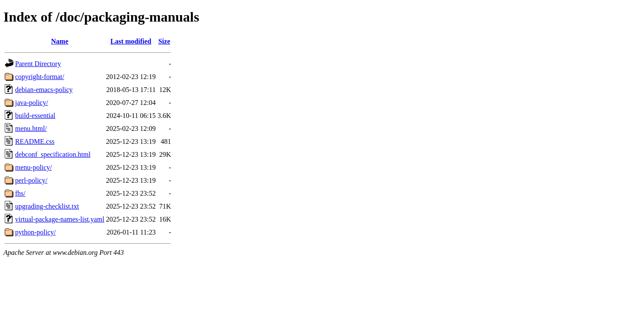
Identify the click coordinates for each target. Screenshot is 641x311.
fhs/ (20, 193)
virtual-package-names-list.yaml (59, 219)
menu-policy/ (33, 167)
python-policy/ (35, 232)
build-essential (35, 115)
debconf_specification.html (53, 154)
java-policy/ (31, 102)
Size (164, 41)
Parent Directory (38, 63)
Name (59, 41)
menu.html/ (31, 128)
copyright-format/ (39, 76)
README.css (34, 141)
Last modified (131, 41)
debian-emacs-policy (44, 89)
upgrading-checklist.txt (47, 206)
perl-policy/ (31, 180)
